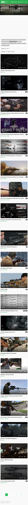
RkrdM (3, 157)
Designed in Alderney (6, 501)
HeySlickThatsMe (6, 136)
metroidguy (4, 291)
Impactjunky (4, 269)
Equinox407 (4, 221)
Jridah (3, 72)
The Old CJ (4, 248)
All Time (5, 48)
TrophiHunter (5, 312)
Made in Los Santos (5, 502)
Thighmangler (5, 418)
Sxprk (3, 461)
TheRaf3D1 (4, 178)
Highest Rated (8, 51)
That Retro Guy (5, 114)
